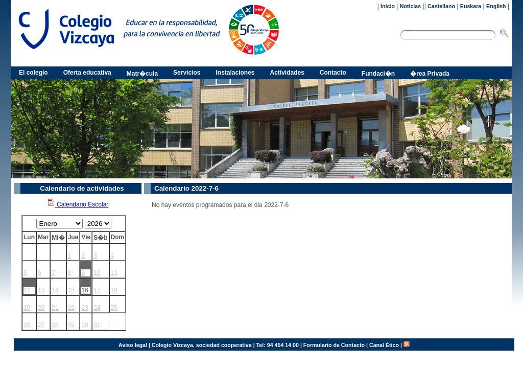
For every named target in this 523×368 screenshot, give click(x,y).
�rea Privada (429, 73)
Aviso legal (132, 345)
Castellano (441, 6)
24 (96, 307)
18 (114, 290)
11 (114, 273)
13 (41, 290)
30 (84, 325)
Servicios (186, 72)
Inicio (388, 6)
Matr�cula (142, 73)
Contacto (333, 72)
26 (26, 325)
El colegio (33, 72)
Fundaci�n (378, 73)
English (496, 6)
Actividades (287, 72)
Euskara (470, 6)
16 (84, 290)
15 (71, 290)
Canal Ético (384, 345)
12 (26, 290)
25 (114, 307)
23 (84, 307)
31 (96, 325)
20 (41, 307)
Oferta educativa (87, 72)
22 (71, 307)
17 (96, 290)
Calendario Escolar (78, 204)
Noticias (410, 6)
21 (55, 307)
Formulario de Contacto (334, 345)
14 (55, 290)
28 (55, 325)
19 (26, 307)
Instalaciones (235, 72)
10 (96, 273)
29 (71, 325)
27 (41, 325)
